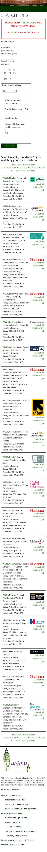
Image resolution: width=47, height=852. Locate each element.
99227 (5, 234)
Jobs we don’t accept (11, 827)
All (11, 79)
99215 (5, 564)
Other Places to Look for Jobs (12, 845)
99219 (5, 457)
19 (43, 167)
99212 (5, 651)
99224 (5, 322)
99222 (5, 369)
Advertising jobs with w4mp (12, 813)
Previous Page (28, 164)
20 (10, 73)
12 (23, 167)
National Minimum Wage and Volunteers (19, 831)
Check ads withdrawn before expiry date (18, 809)
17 (37, 167)
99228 (5, 206)
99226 (5, 259)
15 (32, 167)
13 (26, 167)
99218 (5, 482)
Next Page (20, 170)
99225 (5, 293)
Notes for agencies (10, 822)
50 (14, 73)
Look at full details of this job (38, 187)
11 (21, 167)
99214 (5, 595)
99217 (5, 510)
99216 (5, 538)
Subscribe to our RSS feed (13, 800)
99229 (5, 178)
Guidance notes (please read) (14, 818)
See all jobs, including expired (14, 804)
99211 (5, 676)
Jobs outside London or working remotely (15, 125)
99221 (5, 400)
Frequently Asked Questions (14, 836)
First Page (16, 164)
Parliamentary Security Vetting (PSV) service (18, 840)
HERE (13, 32)
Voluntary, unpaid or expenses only (14, 101)
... (14, 170)
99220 (5, 431)
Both (27, 109)
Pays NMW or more (13, 109)
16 (34, 167)
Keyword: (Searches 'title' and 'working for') (9, 50)
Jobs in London (11, 118)
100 (5, 79)
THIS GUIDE (26, 22)
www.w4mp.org (37, 785)
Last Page (30, 170)
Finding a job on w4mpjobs (11, 795)
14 (29, 167)
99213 (5, 620)
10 (5, 73)
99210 (5, 705)
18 (40, 167)
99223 (5, 347)
